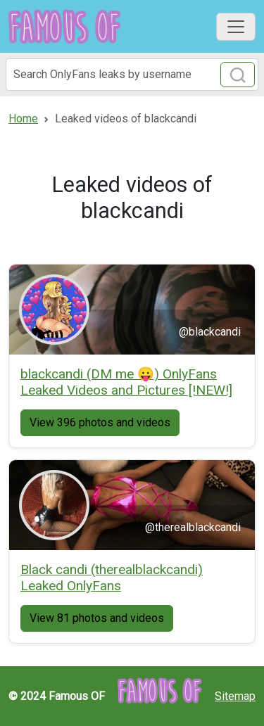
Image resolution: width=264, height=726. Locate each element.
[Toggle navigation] (236, 27)
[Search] (132, 74)
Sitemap (235, 696)
